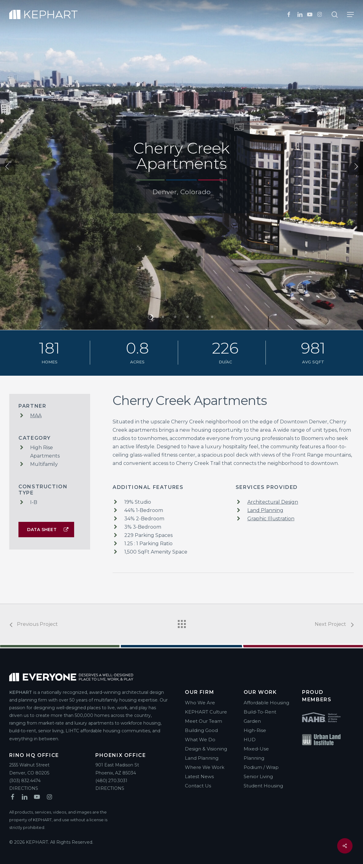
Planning (254, 758)
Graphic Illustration (270, 519)
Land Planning (265, 510)
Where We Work (204, 767)
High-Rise (255, 730)
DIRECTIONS (23, 788)
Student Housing (263, 786)
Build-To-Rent (260, 712)
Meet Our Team (203, 721)
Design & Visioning (206, 749)
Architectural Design (272, 502)
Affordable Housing (266, 703)
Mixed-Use (256, 749)
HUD (250, 739)
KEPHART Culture (206, 712)
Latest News (199, 776)
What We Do (200, 739)
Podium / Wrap (261, 767)
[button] (350, 14)
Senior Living (258, 776)
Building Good (201, 730)
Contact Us (198, 786)
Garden (252, 721)
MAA (36, 415)
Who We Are (200, 703)
